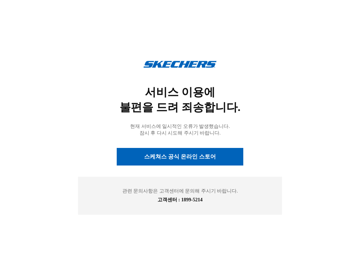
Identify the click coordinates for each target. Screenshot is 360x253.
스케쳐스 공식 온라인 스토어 (180, 157)
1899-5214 (192, 199)
